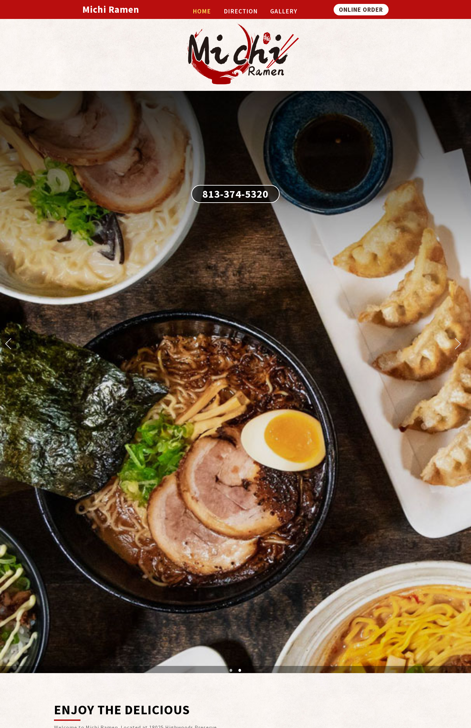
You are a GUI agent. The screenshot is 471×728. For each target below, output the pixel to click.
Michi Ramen (110, 9)
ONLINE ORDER (361, 9)
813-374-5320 (235, 194)
